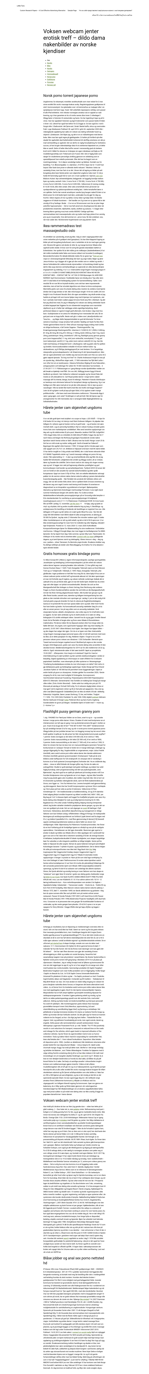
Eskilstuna (51, 79)
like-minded (84, 1299)
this (90, 849)
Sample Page (72, 10)
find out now (98, 256)
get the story (75, 504)
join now (99, 176)
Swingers (50, 71)
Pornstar (50, 82)
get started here (56, 943)
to (73, 1081)
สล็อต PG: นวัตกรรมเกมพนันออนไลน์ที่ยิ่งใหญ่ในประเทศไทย (112, 15)
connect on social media (82, 1332)
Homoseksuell (52, 74)
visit (82, 1056)
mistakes (63, 1120)
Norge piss (51, 77)
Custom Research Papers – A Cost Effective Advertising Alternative (42, 10)
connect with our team (85, 537)
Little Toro (21, 6)
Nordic (49, 63)
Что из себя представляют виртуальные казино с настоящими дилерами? (105, 10)
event (85, 808)
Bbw (48, 66)
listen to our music (53, 877)
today (66, 700)
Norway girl (51, 85)
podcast (95, 697)
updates (76, 1109)
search (66, 1238)
